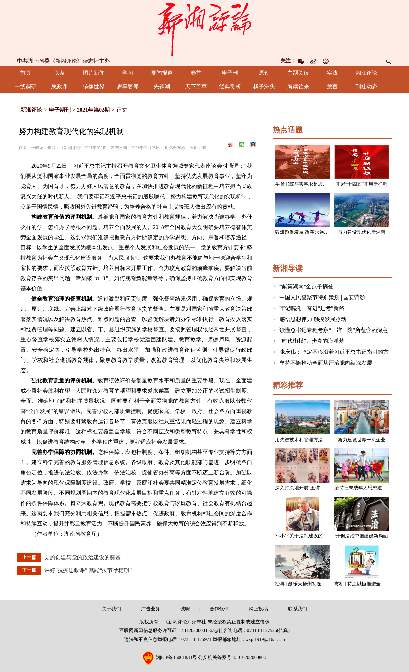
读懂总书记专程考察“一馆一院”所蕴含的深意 (333, 330)
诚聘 (185, 608)
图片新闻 (94, 73)
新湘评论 (31, 110)
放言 (332, 86)
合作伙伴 (219, 608)
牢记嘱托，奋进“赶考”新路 (311, 308)
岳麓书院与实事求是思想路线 (306, 184)
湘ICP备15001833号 (176, 657)
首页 (25, 73)
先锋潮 (162, 86)
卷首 (196, 73)
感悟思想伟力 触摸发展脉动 (312, 319)
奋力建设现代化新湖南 (361, 232)
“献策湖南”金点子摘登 (306, 286)
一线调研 (25, 86)
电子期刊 (60, 110)
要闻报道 (162, 73)
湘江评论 (366, 73)
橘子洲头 (264, 86)
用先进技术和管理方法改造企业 (308, 439)
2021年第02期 (93, 110)
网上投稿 (258, 608)
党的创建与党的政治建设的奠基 (82, 557)
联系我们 (297, 608)
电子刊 (230, 73)
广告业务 (150, 608)
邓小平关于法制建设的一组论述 (308, 535)
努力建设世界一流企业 (361, 439)
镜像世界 (94, 86)
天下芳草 (196, 86)
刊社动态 (366, 86)
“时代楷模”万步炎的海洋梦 (311, 341)
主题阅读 (298, 73)
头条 (59, 73)
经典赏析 (230, 86)
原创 (264, 73)
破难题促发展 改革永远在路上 (306, 232)
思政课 (59, 86)
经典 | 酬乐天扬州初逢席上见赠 (307, 583)
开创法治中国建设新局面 (361, 535)
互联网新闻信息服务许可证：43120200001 (163, 630)
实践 (332, 73)
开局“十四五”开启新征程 (362, 184)
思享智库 (128, 86)
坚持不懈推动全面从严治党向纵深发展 (325, 363)
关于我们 (111, 608)
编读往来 (298, 86)
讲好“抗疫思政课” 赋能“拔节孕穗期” (88, 570)
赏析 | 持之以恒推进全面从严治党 (369, 583)
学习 (127, 73)
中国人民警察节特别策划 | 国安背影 (322, 297)
